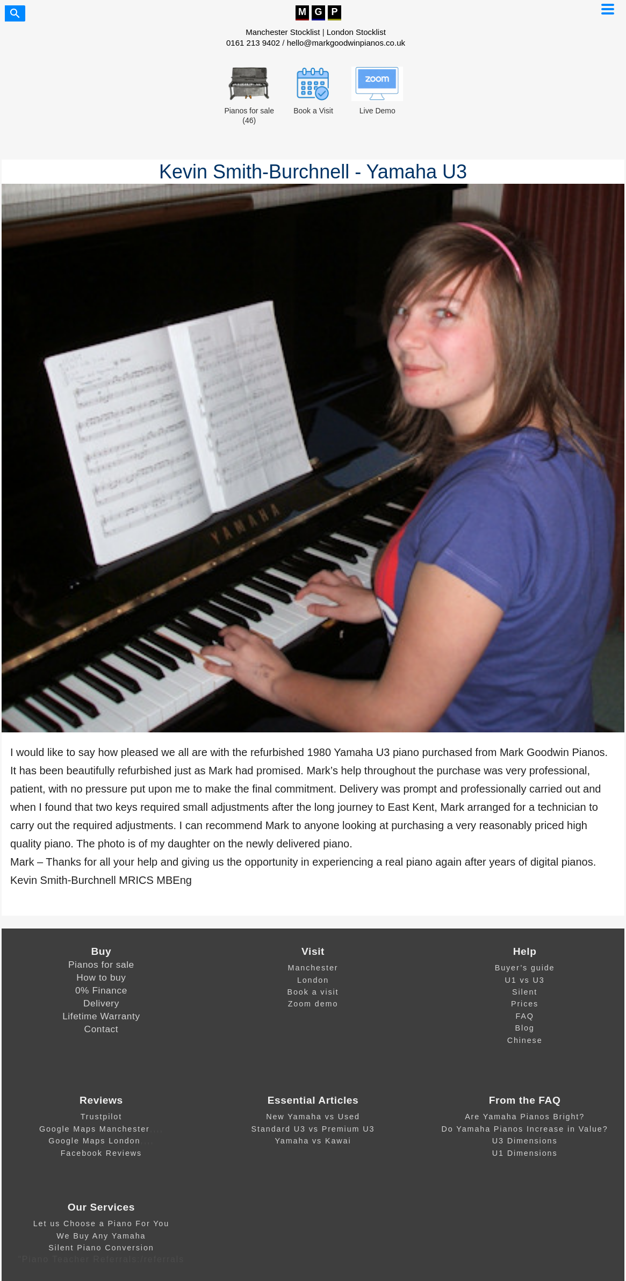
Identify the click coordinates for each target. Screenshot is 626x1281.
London (313, 980)
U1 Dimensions (525, 1153)
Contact (101, 1029)
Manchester (313, 967)
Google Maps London (94, 1140)
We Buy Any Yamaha (101, 1236)
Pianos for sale (101, 964)
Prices (524, 1003)
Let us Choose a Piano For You (101, 1223)
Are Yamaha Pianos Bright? (525, 1116)
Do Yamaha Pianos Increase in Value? (525, 1129)
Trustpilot (101, 1116)
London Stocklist (356, 32)
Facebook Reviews (101, 1153)
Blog (524, 1028)
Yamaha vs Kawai (313, 1140)
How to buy (101, 977)
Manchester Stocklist (283, 32)
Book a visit (313, 992)
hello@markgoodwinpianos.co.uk (346, 42)
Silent (524, 992)
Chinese (525, 1040)
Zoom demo (313, 1003)
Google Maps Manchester (94, 1129)
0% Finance (101, 990)
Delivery (101, 1003)
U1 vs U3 (525, 980)
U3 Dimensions (525, 1140)
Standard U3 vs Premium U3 (313, 1129)
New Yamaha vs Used (313, 1116)
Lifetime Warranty (101, 1016)
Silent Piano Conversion (101, 1247)
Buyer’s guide (525, 967)
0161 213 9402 (253, 42)
